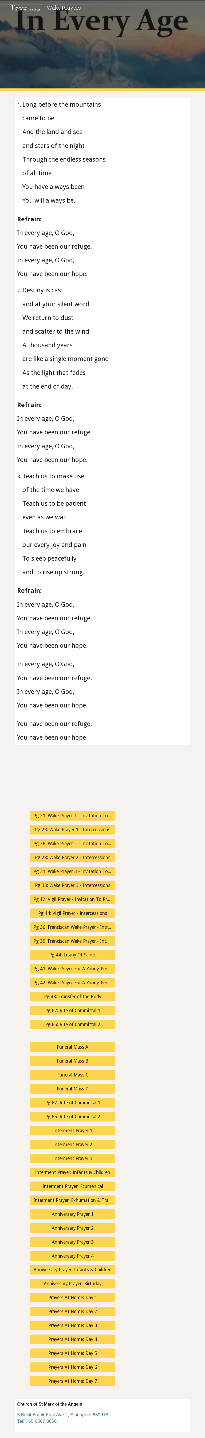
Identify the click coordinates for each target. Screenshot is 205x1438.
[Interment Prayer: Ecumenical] (72, 1186)
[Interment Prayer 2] (72, 1144)
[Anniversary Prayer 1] (72, 1214)
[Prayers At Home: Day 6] (72, 1367)
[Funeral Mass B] (72, 1061)
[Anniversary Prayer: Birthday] (72, 1283)
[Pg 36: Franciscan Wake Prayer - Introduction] (72, 927)
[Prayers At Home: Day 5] (72, 1353)
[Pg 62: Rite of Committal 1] (72, 1010)
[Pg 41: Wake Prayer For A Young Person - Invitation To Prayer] (72, 969)
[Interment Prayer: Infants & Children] (72, 1172)
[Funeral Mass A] (72, 1047)
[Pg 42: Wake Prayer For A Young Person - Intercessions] (72, 982)
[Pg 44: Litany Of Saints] (72, 955)
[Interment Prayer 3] (72, 1158)
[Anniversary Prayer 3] (72, 1242)
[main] (102, 421)
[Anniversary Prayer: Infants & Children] (72, 1269)
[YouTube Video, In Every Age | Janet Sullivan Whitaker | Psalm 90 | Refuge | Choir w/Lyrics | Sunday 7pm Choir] (42, 778)
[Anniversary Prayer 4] (72, 1256)
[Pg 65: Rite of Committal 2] (72, 1024)
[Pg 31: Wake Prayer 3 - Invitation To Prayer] (72, 871)
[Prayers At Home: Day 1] (72, 1297)
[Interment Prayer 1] (72, 1130)
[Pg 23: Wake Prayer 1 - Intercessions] (72, 829)
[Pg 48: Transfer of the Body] (72, 996)
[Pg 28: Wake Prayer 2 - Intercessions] (72, 857)
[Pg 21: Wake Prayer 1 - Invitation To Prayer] (72, 816)
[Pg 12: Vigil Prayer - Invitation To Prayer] (72, 899)
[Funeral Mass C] (72, 1075)
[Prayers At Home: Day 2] (72, 1311)
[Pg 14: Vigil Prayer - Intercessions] (72, 913)
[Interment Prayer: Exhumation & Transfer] (72, 1200)
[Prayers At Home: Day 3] (72, 1325)
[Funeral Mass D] (72, 1089)
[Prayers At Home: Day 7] (72, 1381)
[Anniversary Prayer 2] (72, 1228)
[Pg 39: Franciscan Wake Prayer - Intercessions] (72, 941)
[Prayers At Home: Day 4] (72, 1339)
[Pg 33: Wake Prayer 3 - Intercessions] (72, 885)
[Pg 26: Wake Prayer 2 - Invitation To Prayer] (72, 843)
